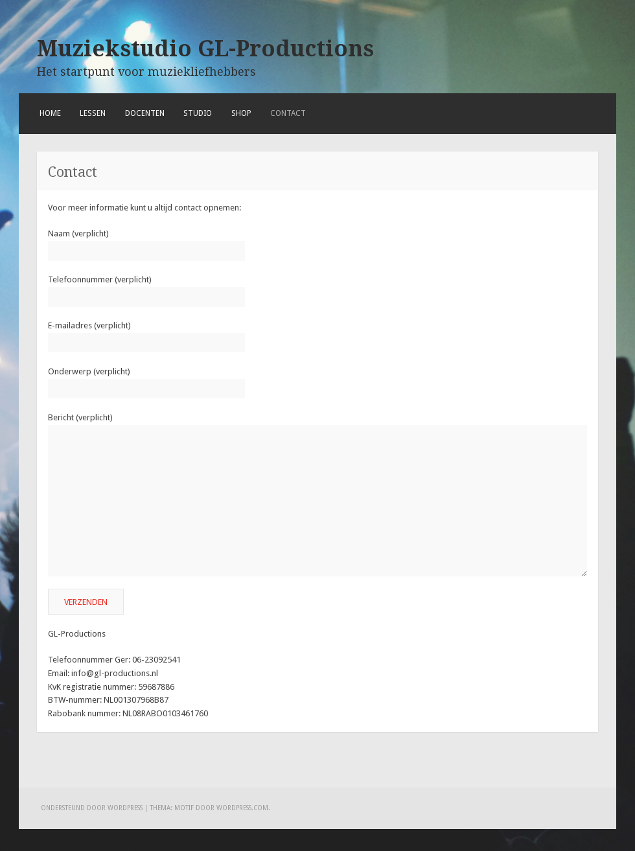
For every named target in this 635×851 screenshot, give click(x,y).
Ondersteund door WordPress (92, 807)
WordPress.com (242, 807)
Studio (197, 113)
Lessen (93, 113)
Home (50, 113)
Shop (241, 113)
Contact (288, 113)
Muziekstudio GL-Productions (205, 49)
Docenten (145, 113)
